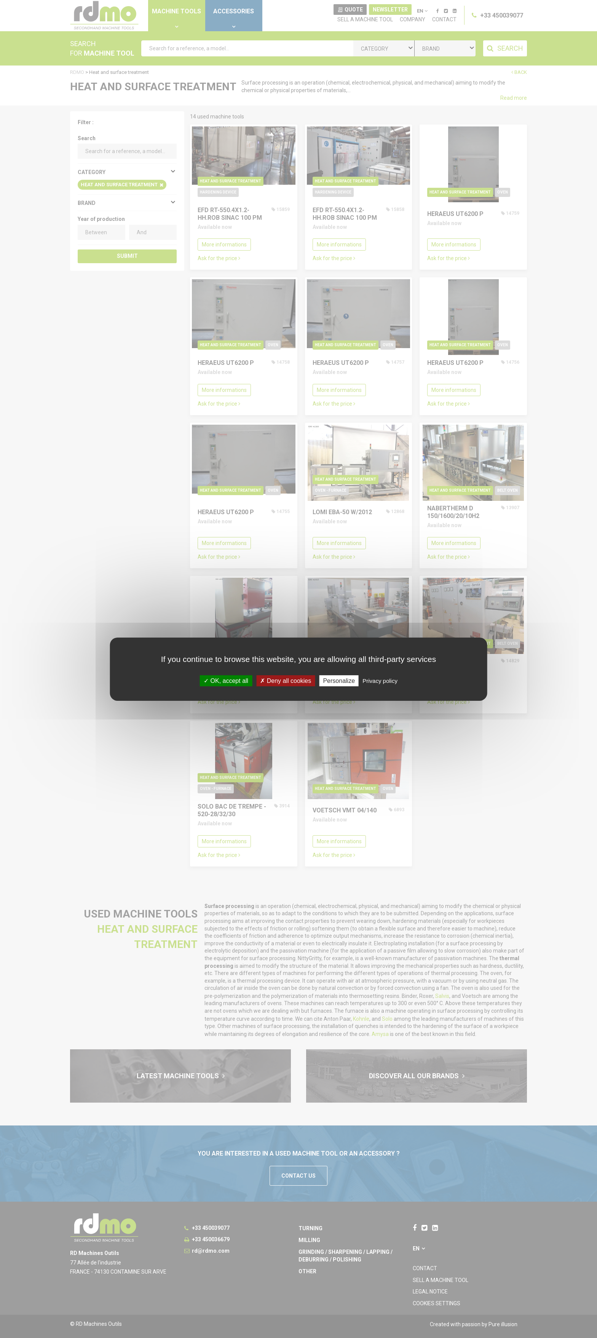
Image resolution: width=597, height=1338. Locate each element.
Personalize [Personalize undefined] (339, 680)
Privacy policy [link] (379, 680)
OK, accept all (226, 680)
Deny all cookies (285, 680)
